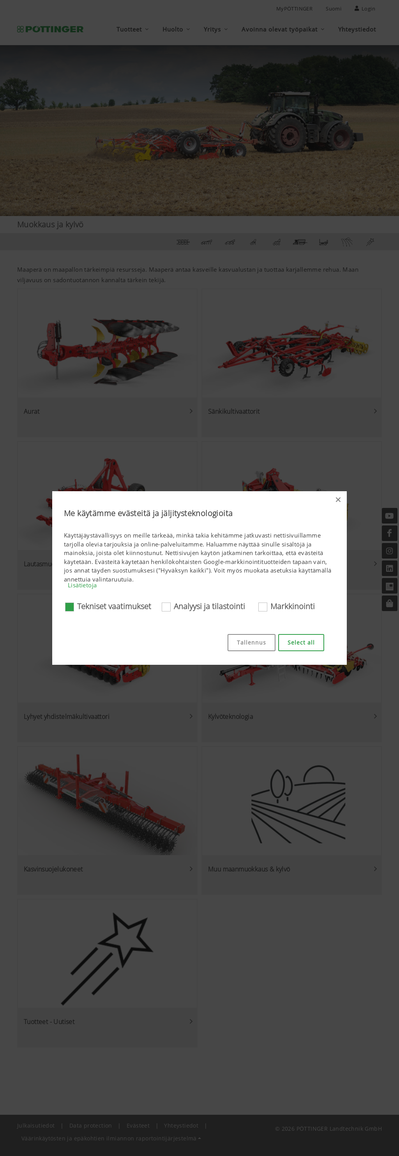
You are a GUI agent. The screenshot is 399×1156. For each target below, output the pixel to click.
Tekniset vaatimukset (114, 606)
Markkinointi (292, 606)
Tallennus (251, 642)
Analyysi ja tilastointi (209, 606)
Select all (301, 642)
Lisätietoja (82, 585)
